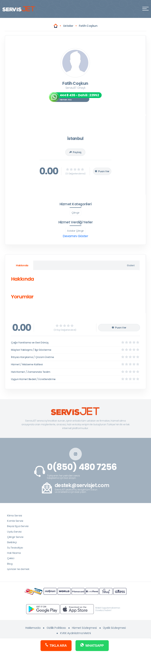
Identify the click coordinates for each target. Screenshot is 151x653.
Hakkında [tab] (22, 265)
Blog (9, 563)
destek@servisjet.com (82, 485)
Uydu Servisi (14, 531)
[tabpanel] (75, 288)
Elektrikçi (12, 542)
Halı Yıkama (14, 553)
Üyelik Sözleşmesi (114, 628)
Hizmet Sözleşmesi (84, 628)
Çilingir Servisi (15, 537)
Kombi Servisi (15, 521)
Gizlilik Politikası (56, 628)
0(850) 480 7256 (82, 467)
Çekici (10, 558)
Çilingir (76, 212)
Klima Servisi (14, 515)
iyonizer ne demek (18, 569)
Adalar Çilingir (75, 230)
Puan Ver (102, 171)
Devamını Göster (75, 236)
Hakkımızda (33, 628)
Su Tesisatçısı (15, 547)
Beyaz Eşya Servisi (18, 526)
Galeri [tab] (131, 265)
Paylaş (75, 152)
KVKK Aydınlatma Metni (75, 633)
